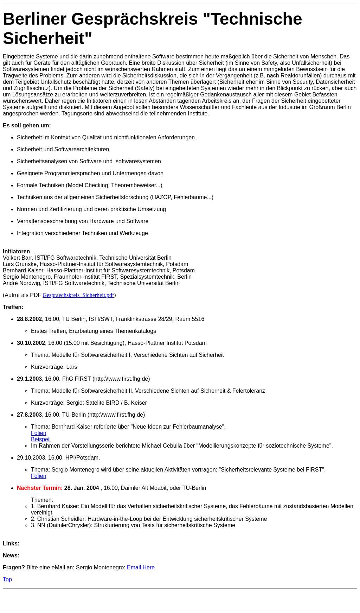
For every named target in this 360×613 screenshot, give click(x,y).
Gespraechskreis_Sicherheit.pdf (78, 295)
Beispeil (41, 439)
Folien (38, 433)
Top (7, 579)
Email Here (141, 567)
